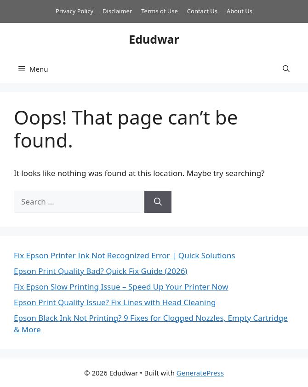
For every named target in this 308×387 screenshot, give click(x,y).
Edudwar (154, 39)
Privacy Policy (74, 11)
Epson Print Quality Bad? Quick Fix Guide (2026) (100, 271)
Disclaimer (117, 11)
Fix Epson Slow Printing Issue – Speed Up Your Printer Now (121, 286)
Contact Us (202, 11)
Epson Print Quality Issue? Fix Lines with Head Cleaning (115, 302)
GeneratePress (200, 372)
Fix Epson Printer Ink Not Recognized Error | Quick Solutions (124, 255)
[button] (286, 69)
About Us (239, 11)
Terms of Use (159, 11)
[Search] (157, 202)
